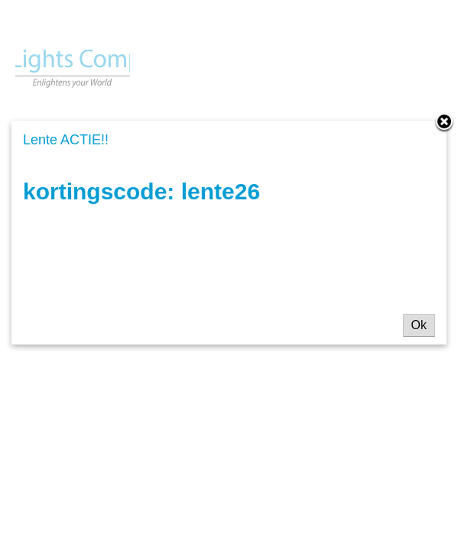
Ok (419, 325)
